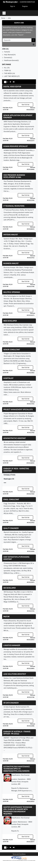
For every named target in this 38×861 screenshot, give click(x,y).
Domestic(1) (8, 57)
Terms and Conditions (19, 854)
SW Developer (9, 588)
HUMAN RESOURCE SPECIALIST (15, 146)
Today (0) (7, 70)
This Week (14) (9, 73)
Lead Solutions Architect (14, 674)
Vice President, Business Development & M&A (14, 176)
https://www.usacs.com (12, 392)
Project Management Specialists (18, 409)
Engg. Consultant (11, 499)
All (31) (7, 68)
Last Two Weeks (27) (12, 76)
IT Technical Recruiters (13, 206)
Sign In (12, 6)
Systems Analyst (10, 235)
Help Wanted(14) (10, 55)
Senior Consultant (11, 349)
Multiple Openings (11, 292)
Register (25, 6)
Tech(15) (7, 52)
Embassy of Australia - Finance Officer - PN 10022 (16, 732)
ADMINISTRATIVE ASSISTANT (14, 438)
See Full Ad (25, 105)
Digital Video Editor (12, 86)
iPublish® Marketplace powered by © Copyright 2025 (19, 858)
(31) (5, 49)
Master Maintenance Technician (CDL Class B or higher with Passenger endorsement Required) (17, 810)
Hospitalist (8, 378)
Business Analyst (11, 263)
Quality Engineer (11, 528)
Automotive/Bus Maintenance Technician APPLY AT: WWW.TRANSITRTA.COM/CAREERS (16, 768)
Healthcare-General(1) (11, 60)
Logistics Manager (11, 645)
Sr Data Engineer (11, 703)
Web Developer (10, 321)
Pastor (6, 616)
